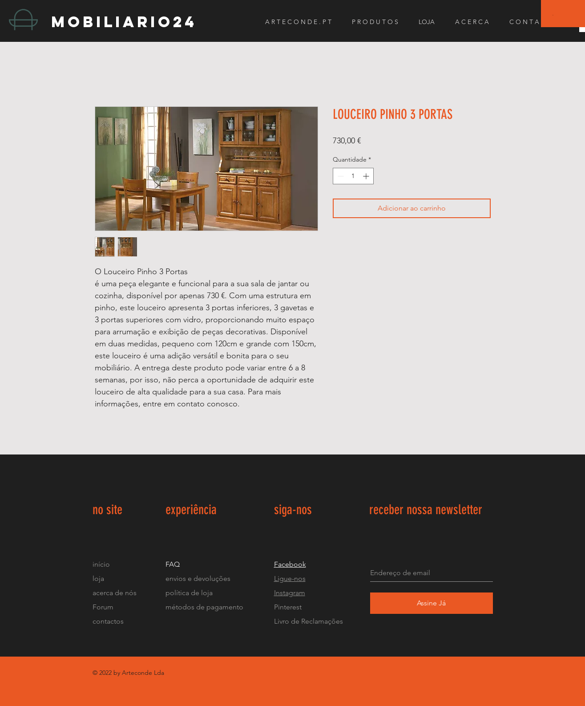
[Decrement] (339, 176)
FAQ (172, 564)
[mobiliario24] (130, 21)
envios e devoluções (197, 578)
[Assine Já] (431, 603)
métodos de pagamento (204, 607)
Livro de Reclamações (308, 621)
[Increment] (366, 176)
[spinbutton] (353, 176)
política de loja (189, 592)
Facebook (290, 564)
